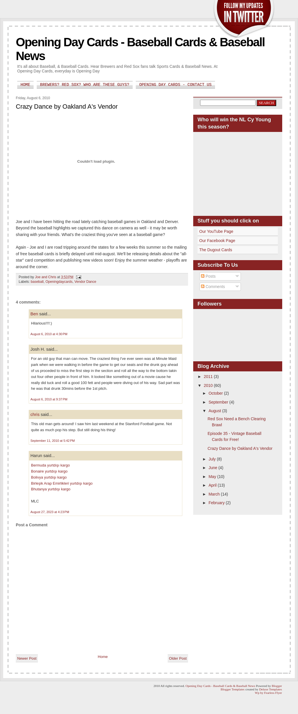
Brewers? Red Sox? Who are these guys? (84, 84)
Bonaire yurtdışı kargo (49, 471)
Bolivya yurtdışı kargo (49, 477)
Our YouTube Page (216, 231)
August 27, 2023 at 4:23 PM (49, 512)
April (213, 485)
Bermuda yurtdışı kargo (50, 465)
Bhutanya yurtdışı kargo (50, 489)
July (212, 459)
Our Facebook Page (217, 240)
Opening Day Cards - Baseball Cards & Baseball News (220, 686)
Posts (208, 276)
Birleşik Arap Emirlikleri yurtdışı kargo (62, 483)
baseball (37, 282)
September (218, 402)
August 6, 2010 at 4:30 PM (48, 334)
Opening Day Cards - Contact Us (175, 84)
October (216, 393)
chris (35, 414)
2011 (209, 376)
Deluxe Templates (270, 689)
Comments (213, 286)
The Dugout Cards (215, 249)
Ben (34, 313)
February (217, 502)
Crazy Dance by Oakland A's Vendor (240, 448)
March (214, 494)
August (215, 410)
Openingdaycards (58, 282)
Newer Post (26, 658)
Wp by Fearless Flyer (268, 692)
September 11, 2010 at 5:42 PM (52, 440)
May (212, 476)
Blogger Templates (233, 689)
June (213, 467)
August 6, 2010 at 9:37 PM (48, 399)
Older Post (178, 658)
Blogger (277, 686)
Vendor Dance (85, 282)
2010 (209, 385)
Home (25, 84)
